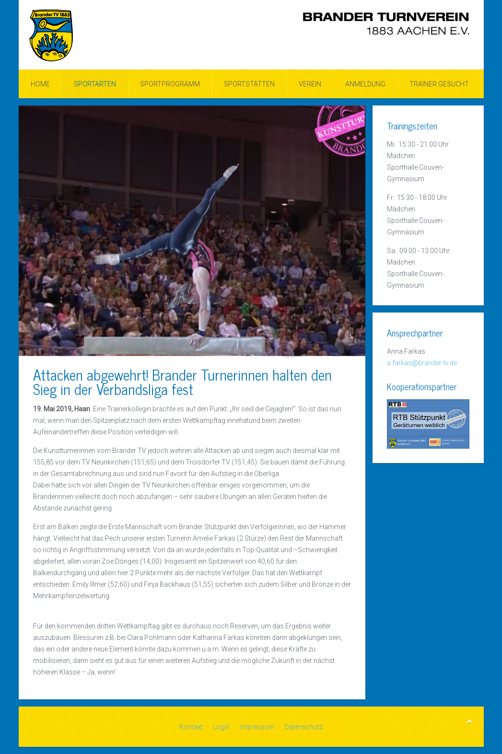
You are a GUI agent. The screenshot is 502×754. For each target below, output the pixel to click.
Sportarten (95, 84)
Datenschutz (304, 727)
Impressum (257, 727)
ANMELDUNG (365, 84)
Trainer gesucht (439, 84)
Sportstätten (249, 84)
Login (221, 727)
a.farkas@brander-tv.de (422, 363)
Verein (310, 84)
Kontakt (191, 727)
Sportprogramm (170, 84)
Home (40, 84)
